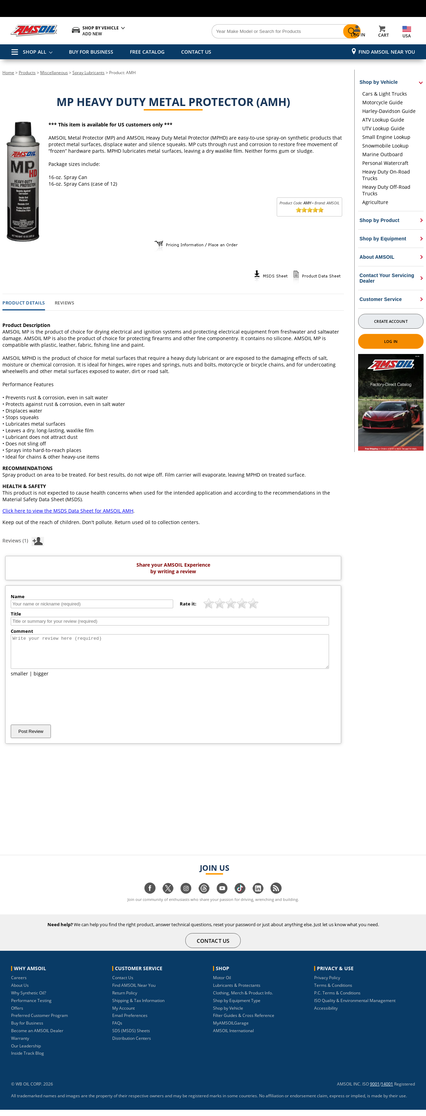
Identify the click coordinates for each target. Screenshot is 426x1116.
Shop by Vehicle (228, 1014)
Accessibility (326, 1014)
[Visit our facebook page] (150, 898)
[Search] (251, 31)
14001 (387, 1090)
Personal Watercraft (385, 163)
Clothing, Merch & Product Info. (243, 999)
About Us (20, 991)
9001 (375, 1090)
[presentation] (63, 706)
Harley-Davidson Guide (389, 111)
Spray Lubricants (88, 73)
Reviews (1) (23, 540)
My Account (123, 1014)
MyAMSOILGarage (231, 1029)
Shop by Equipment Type (236, 1007)
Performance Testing (31, 1007)
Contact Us (122, 984)
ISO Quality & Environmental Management (355, 1007)
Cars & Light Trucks (384, 93)
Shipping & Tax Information (138, 1007)
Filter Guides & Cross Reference (243, 1022)
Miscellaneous (54, 73)
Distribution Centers (131, 1044)
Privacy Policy (327, 984)
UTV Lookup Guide (383, 128)
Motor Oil (222, 984)
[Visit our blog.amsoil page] (276, 898)
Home (8, 73)
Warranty (20, 1044)
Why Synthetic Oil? (28, 999)
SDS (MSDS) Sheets (131, 1037)
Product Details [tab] (23, 303)
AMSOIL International (233, 1037)
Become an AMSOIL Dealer (37, 1037)
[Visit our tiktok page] (240, 898)
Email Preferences (130, 1022)
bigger (41, 679)
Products (27, 73)
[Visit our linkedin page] (258, 898)
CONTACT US (196, 51)
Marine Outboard (382, 154)
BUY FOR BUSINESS (91, 51)
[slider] (309, 210)
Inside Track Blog (27, 1059)
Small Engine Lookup (386, 137)
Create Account (390, 321)
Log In (391, 341)
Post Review (30, 737)
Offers (17, 1014)
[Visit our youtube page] (222, 898)
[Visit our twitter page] (168, 898)
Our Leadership (26, 1052)
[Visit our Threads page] (204, 898)
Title (16, 614)
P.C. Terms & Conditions (337, 999)
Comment (22, 631)
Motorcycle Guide (382, 102)
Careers (19, 984)
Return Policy (124, 999)
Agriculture (375, 202)
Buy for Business (27, 1029)
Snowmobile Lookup (385, 145)
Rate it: (188, 604)
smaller (19, 679)
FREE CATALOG (147, 51)
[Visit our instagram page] (186, 898)
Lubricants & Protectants (236, 991)
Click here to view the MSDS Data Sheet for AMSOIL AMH (67, 510)
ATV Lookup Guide (383, 119)
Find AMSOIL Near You (386, 51)
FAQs (117, 1029)
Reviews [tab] (64, 303)
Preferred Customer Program (39, 1022)
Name (18, 596)
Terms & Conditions (333, 991)
